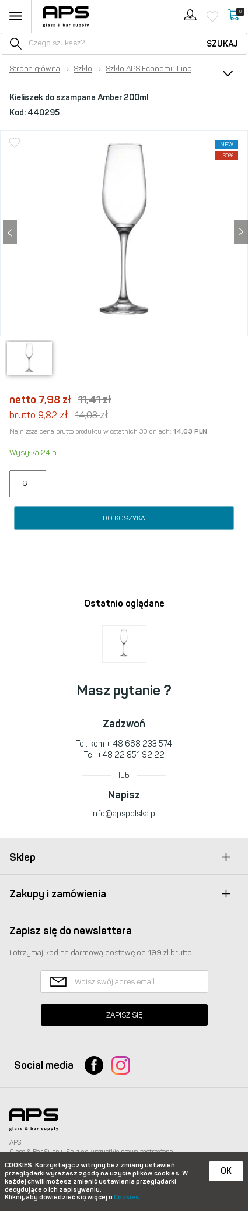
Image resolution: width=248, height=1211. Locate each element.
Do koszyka (124, 518)
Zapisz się (124, 1015)
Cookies (126, 1197)
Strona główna (34, 69)
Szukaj (222, 44)
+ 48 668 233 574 (139, 744)
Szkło (83, 69)
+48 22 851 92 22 (131, 755)
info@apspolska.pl (124, 814)
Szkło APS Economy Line (148, 69)
